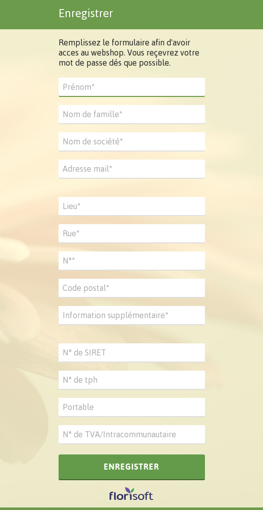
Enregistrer (131, 466)
